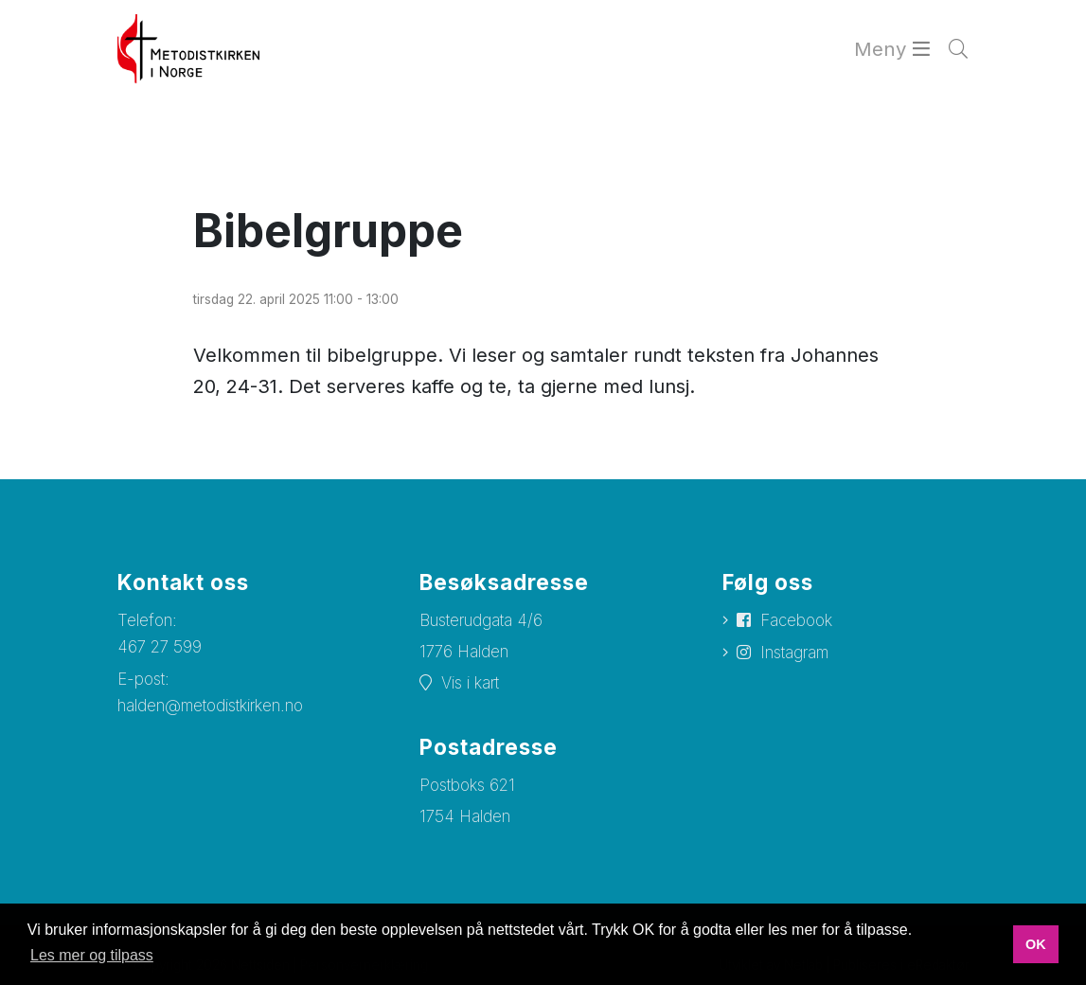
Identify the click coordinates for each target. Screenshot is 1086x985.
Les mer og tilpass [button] (91, 955)
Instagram (794, 652)
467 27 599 (159, 646)
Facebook (796, 620)
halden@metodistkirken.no (210, 705)
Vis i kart (470, 682)
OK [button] (1035, 944)
